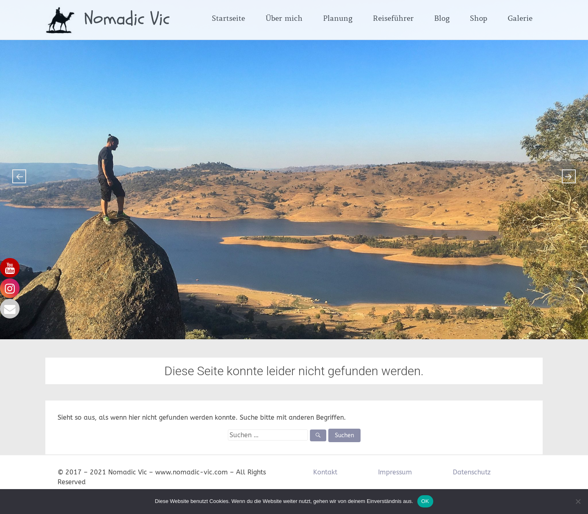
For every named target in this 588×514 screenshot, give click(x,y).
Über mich (284, 18)
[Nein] (578, 501)
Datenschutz (472, 472)
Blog (442, 18)
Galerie (520, 18)
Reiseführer (393, 18)
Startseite (228, 18)
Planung (337, 18)
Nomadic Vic (127, 18)
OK (425, 501)
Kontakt (325, 472)
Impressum (395, 472)
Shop (478, 18)
